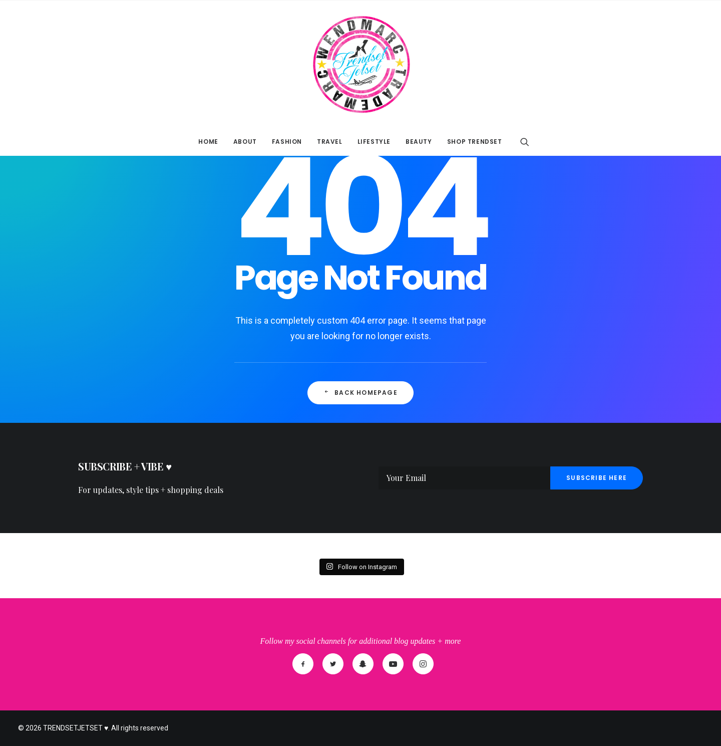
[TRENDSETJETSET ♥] (360, 64)
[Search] (524, 141)
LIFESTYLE (374, 141)
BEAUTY (419, 141)
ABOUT (245, 141)
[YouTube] (393, 663)
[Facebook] (302, 663)
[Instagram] (423, 663)
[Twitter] (332, 663)
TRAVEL (329, 141)
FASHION (287, 141)
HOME (208, 141)
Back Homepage (360, 392)
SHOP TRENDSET (474, 141)
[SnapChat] (363, 663)
